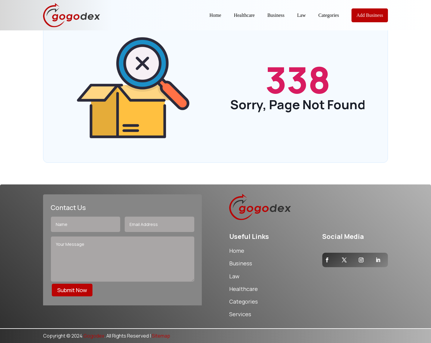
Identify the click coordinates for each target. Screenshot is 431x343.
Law (301, 15)
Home (215, 15)
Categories (328, 15)
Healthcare (244, 15)
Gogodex (93, 335)
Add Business (369, 15)
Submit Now (72, 290)
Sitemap (161, 335)
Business (276, 15)
